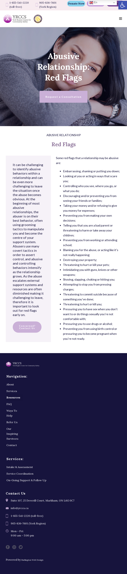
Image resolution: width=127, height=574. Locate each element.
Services (11, 391)
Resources (13, 397)
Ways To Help (11, 413)
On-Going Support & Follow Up (26, 480)
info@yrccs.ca (19, 508)
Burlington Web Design (32, 560)
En (93, 3)
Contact (11, 445)
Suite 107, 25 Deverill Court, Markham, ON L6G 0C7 (42, 500)
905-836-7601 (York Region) (47, 4)
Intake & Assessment (19, 467)
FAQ (9, 404)
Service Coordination (19, 473)
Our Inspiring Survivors (12, 433)
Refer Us (12, 422)
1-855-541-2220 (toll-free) (19, 4)
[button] (122, 5)
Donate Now (76, 3)
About (10, 384)
